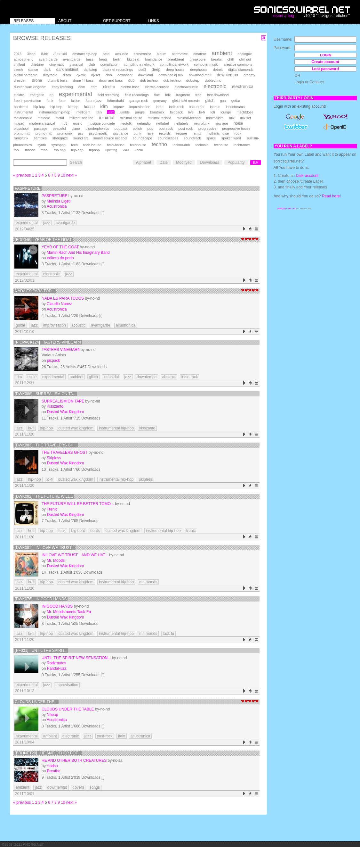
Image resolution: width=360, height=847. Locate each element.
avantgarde (71, 59)
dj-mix (81, 75)
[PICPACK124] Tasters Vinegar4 (48, 342)
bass (89, 59)
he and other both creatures (74, 760)
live (191, 112)
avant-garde (48, 59)
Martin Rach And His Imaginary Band (78, 252)
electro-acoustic (157, 87)
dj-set (95, 75)
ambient (222, 53)
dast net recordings (118, 69)
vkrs (126, 150)
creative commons (238, 64)
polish (137, 128)
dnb (109, 75)
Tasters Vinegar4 (60, 349)
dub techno (149, 80)
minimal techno (159, 118)
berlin (117, 59)
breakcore (197, 59)
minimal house (131, 118)
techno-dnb (181, 145)
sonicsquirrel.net (286, 208)
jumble (125, 112)
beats (103, 59)
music (77, 123)
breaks (216, 59)
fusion (75, 101)
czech (18, 69)
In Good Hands (57, 606)
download (145, 75)
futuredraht (115, 101)
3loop (31, 54)
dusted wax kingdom (30, 87)
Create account (325, 62)
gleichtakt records (185, 101)
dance (33, 69)
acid (106, 54)
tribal (44, 150)
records (165, 133)
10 (63, 175)
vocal (139, 150)
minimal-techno (189, 118)
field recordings (137, 95)
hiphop (73, 107)
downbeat (124, 75)
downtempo (227, 74)
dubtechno (213, 80)
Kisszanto (55, 406)
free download (218, 95)
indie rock (176, 107)
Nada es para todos (63, 298)
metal (59, 118)
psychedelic (98, 133)
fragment (183, 95)
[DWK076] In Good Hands (41, 599)
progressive (207, 128)
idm (104, 106)
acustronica (142, 54)
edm (94, 87)
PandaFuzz (57, 668)
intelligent (83, 112)
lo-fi (202, 112)
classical (76, 64)
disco (67, 75)
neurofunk (201, 123)
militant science (81, 118)
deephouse (198, 69)
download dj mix (170, 75)
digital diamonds (240, 69)
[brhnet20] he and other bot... (48, 753)
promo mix (22, 133)
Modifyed (184, 162)
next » (71, 175)
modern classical (42, 123)
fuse (62, 101)
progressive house (236, 128)
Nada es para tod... (35, 291)
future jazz (94, 101)
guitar (235, 101)
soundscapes (168, 138)
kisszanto (147, 428)
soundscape (142, 138)
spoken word (231, 138)
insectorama (235, 107)
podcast (121, 128)
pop (150, 128)
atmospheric (23, 59)
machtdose (244, 112)
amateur (199, 54)
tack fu (168, 633)
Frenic (52, 509)
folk (168, 95)
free (199, 95)
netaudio (143, 123)
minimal (106, 117)
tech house (92, 145)
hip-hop (56, 107)
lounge (225, 112)
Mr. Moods (56, 560)
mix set (245, 118)
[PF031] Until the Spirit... (41, 650)
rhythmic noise (218, 133)
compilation (109, 64)
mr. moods (148, 582)
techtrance (242, 145)
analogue (245, 54)
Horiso (52, 766)
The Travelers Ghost (64, 452)
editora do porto (60, 258)
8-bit (44, 54)
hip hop (39, 107)
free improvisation (27, 101)
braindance (153, 59)
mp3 (63, 123)
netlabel (162, 123)
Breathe (53, 771)
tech (74, 145)
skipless (146, 479)
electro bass (130, 87)
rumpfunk (21, 138)
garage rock (139, 101)
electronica (242, 86)
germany (160, 101)
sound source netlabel (110, 138)
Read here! (331, 196)
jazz (111, 112)
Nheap (52, 714)
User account (307, 175)
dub (131, 80)
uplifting (111, 150)
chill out (245, 59)
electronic (215, 86)
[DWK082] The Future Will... (44, 496)
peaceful (59, 128)
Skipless (54, 458)
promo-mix (44, 133)
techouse (221, 145)
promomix (64, 133)
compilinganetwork (174, 64)
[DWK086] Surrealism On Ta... (45, 394)
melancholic (23, 118)
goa (223, 101)
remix (197, 133)
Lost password (325, 69)
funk (50, 101)
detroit (218, 69)
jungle (140, 112)
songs (95, 787)
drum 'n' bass (83, 80)
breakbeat (176, 59)
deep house (175, 69)
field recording (108, 95)
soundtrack (192, 138)
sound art (80, 138)
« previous (22, 175)
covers (78, 787)
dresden (20, 80)
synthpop (59, 145)
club (92, 64)
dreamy (249, 75)
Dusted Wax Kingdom (65, 412)
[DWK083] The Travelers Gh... (45, 445)
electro (109, 87)
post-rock (186, 128)
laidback (176, 112)
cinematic (56, 64)
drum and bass (111, 80)
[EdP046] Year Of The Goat (43, 239)
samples (40, 138)
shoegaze (60, 138)
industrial (196, 106)
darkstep (90, 69)
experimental (75, 94)
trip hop (60, 150)
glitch (209, 100)
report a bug (283, 15)
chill (231, 59)
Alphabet (143, 162)
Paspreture (27, 188)
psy (81, 133)
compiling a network (139, 64)
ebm (81, 87)
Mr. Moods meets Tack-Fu (69, 612)
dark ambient (67, 69)
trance (30, 150)
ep (51, 95)
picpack (53, 360)
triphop (94, 150)
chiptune (37, 64)
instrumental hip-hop (54, 112)
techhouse (138, 145)
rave (150, 133)
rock (238, 133)
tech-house (115, 145)
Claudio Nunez (59, 304)
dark (47, 69)
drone (37, 80)
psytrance (120, 133)
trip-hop (77, 150)
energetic (37, 95)
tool (17, 150)
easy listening (62, 87)
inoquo (215, 107)
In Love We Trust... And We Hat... (75, 555)
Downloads (209, 162)
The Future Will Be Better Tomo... (78, 504)
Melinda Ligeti (58, 201)
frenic (191, 530)
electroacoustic (186, 87)
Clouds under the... (36, 702)
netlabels (181, 123)
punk (137, 133)
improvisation (139, 107)
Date (164, 162)
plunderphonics (97, 128)
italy (99, 112)
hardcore (21, 107)
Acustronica (57, 206)
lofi (213, 112)
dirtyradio (50, 75)
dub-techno (171, 80)
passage (40, 128)
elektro (19, 95)
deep (156, 69)
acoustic (121, 54)
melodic (43, 118)
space (211, 138)
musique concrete (101, 123)
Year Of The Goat (60, 247)
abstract (60, 54)
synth (41, 145)
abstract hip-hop (84, 54)
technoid (202, 145)
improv (118, 107)
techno (159, 144)
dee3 (142, 69)
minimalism (214, 118)
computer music (206, 64)
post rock (166, 128)
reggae (181, 133)
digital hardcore (25, 75)
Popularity (236, 162)
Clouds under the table (68, 709)
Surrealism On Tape (63, 401)
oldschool (21, 128)
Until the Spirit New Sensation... (76, 658)
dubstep (192, 80)
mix (232, 118)
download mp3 (200, 75)
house (89, 106)
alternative (180, 54)
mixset (19, 123)
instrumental (23, 112)
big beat (133, 59)
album (161, 54)
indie (160, 107)
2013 (17, 54)
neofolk (126, 123)
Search (76, 162)
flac (157, 95)
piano (75, 128)
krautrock (157, 112)
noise (238, 123)
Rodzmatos (56, 663)
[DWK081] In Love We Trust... (45, 547)
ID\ (255, 162)
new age (221, 123)
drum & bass (58, 80)
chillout (19, 64)
